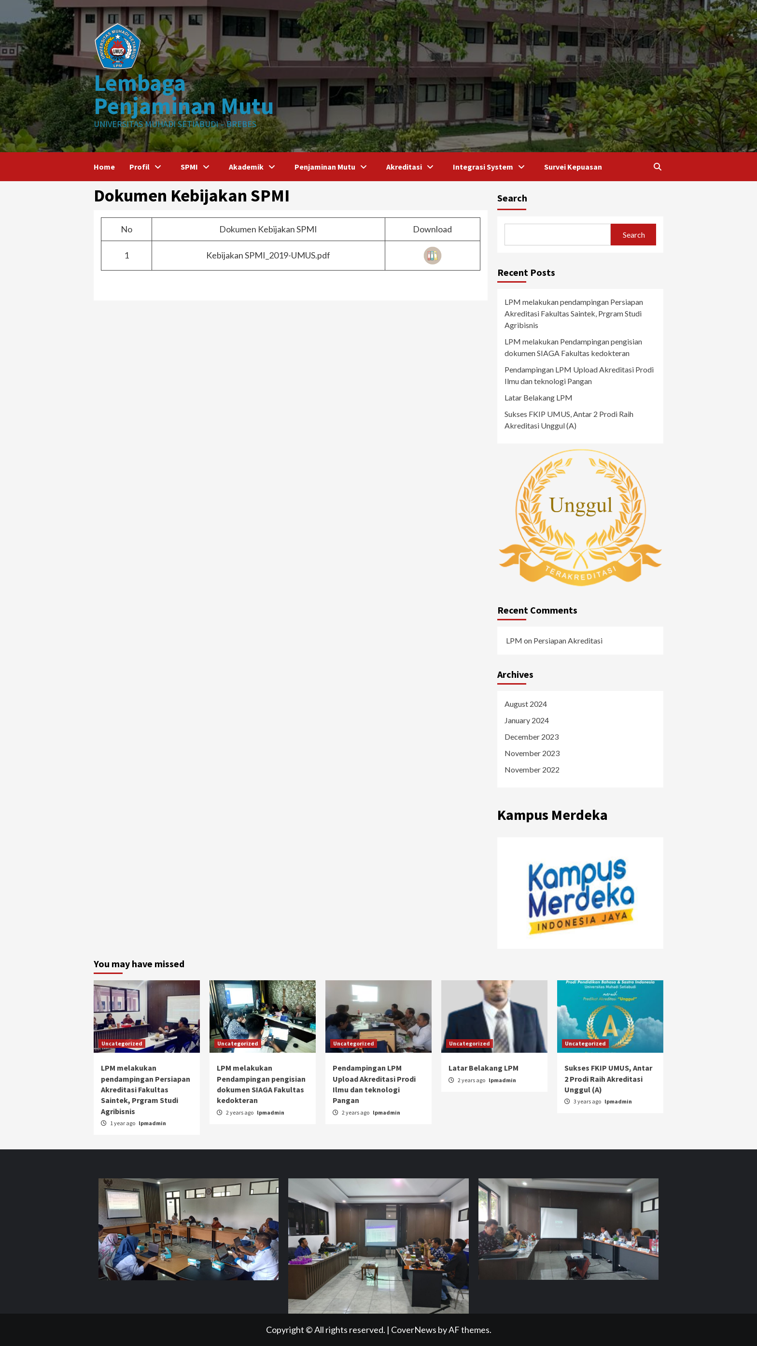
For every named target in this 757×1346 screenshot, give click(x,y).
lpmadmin (152, 1123)
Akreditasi (412, 167)
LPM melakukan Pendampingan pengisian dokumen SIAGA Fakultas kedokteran (573, 347)
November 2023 (532, 753)
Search (512, 198)
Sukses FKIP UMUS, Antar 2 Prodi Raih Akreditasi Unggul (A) (569, 419)
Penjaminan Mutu (333, 167)
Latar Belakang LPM (539, 397)
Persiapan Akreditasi (568, 640)
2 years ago (240, 1112)
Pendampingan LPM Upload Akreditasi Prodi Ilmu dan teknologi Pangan (579, 375)
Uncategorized (121, 1043)
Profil (147, 167)
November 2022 (532, 769)
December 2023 (532, 736)
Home (104, 167)
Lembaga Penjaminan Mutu (184, 94)
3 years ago (588, 1101)
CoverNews (413, 1329)
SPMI (197, 167)
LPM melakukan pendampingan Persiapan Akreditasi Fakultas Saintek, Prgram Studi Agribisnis (574, 313)
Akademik (254, 167)
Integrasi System (491, 167)
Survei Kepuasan (573, 167)
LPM (514, 640)
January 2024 (527, 720)
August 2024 (526, 703)
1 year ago (123, 1123)
